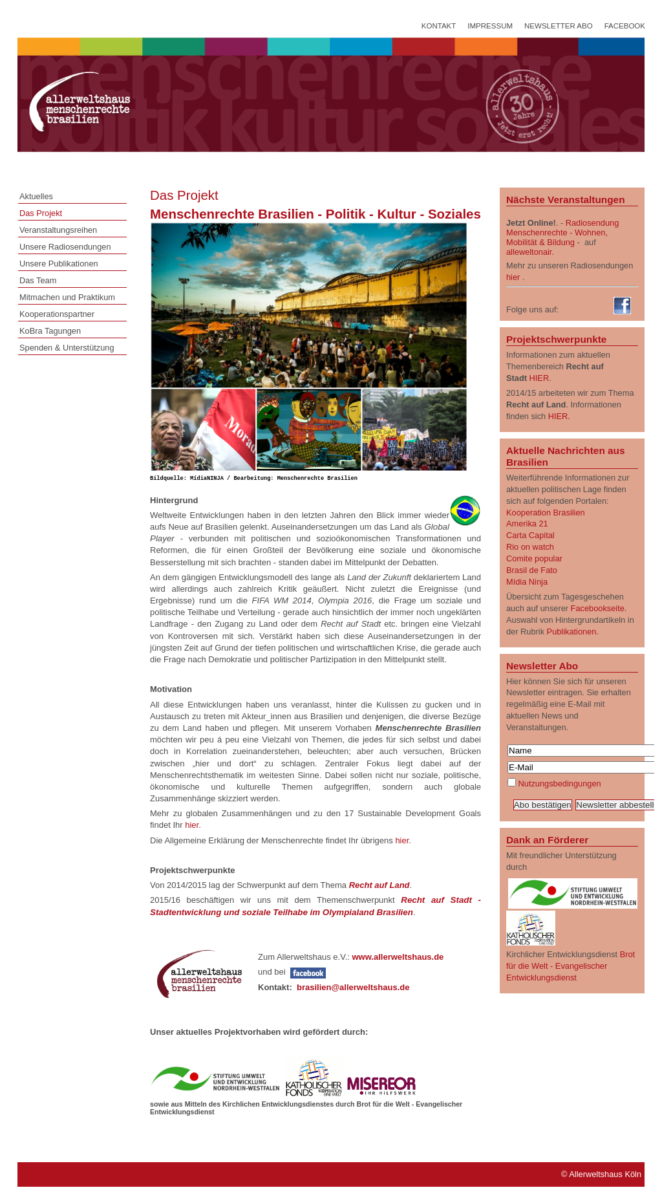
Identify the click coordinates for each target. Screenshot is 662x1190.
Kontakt (439, 26)
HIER (539, 378)
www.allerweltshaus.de (399, 958)
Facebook (624, 26)
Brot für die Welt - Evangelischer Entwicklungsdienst (570, 965)
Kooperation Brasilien (545, 512)
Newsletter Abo (558, 26)
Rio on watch (530, 547)
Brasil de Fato (531, 570)
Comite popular (534, 558)
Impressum (490, 26)
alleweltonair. (530, 252)
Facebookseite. (599, 608)
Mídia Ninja (527, 582)
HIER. (559, 416)
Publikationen (572, 631)
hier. (193, 826)
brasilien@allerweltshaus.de (353, 988)
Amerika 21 (527, 523)
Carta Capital (530, 535)
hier (513, 277)
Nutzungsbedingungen (559, 783)
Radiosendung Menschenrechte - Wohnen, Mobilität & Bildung (562, 232)
